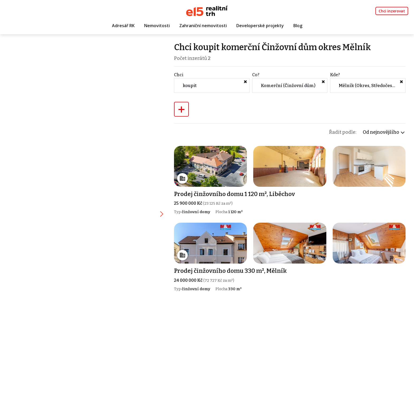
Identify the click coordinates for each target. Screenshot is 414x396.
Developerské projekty (260, 25)
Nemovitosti (157, 25)
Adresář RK (123, 25)
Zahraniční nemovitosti (203, 25)
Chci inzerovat (392, 10)
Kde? (335, 74)
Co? (255, 74)
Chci (179, 74)
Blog (297, 25)
